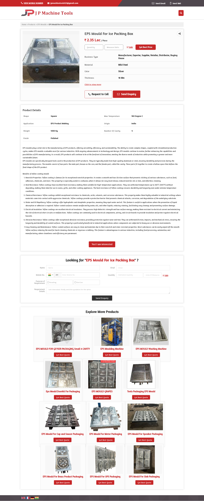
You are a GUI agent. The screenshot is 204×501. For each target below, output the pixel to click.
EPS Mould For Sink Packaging (144, 476)
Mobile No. (40, 275)
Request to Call (98, 94)
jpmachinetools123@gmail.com (64, 3)
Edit (130, 47)
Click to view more (93, 84)
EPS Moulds (42, 24)
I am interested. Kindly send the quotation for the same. (108, 290)
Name (42, 268)
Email (112, 268)
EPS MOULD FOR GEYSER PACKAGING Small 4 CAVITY (63, 348)
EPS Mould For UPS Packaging (105, 476)
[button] (33, 3)
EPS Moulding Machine (112, 348)
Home (24, 24)
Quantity (111, 275)
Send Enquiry (126, 94)
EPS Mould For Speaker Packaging (145, 434)
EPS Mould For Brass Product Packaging (63, 476)
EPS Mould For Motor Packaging (105, 434)
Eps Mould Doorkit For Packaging (63, 391)
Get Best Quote (63, 355)
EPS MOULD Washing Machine (151, 348)
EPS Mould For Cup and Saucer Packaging (63, 434)
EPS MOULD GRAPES (102, 391)
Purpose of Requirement (39, 282)
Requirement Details (39, 290)
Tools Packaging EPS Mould (141, 391)
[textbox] (114, 47)
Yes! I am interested (102, 244)
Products (31, 24)
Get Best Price (145, 47)
